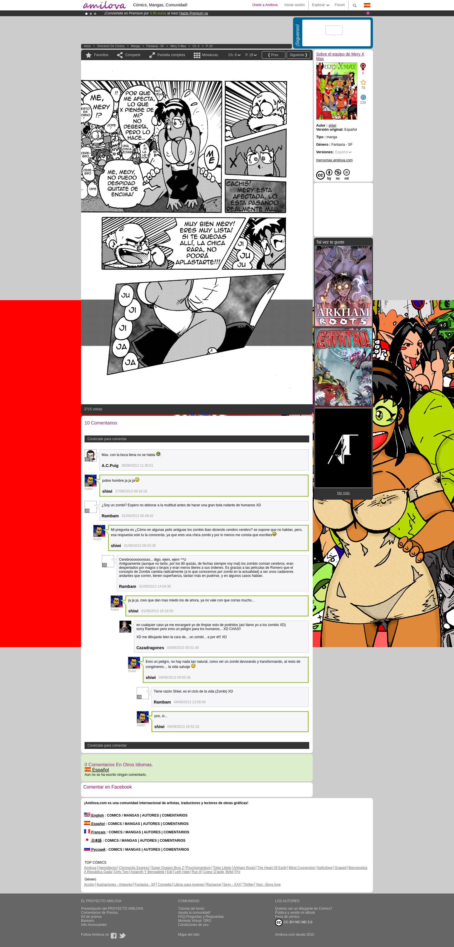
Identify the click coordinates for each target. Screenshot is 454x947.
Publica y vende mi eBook (295, 913)
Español (97, 769)
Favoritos (101, 55)
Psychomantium (198, 868)
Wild (229, 872)
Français (95, 832)
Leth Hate (182, 872)
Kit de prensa (91, 917)
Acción (89, 885)
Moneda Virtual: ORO (194, 921)
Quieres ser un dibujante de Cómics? (303, 909)
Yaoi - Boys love (268, 885)
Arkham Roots (244, 868)
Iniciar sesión (295, 5)
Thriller (248, 885)
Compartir (133, 55)
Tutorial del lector (191, 909)
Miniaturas (210, 55)
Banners (87, 921)
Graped (340, 868)
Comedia (165, 885)
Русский (94, 850)
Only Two (121, 872)
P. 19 (209, 46)
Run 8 (196, 872)
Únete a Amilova (264, 5)
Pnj (237, 872)
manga (135, 46)
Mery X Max (178, 46)
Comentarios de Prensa (99, 913)
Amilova (90, 868)
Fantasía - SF (155, 46)
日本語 (93, 841)
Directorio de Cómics (111, 46)
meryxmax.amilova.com (334, 160)
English (94, 815)
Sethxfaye (324, 868)
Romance (213, 885)
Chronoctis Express (134, 868)
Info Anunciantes (94, 925)
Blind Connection (302, 868)
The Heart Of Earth (272, 868)
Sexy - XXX (232, 885)
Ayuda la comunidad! (194, 913)
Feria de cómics (287, 917)
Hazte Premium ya (193, 13)
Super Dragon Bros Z (167, 868)
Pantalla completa (171, 55)
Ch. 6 (196, 46)
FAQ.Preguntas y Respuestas (201, 917)
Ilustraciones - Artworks (114, 885)
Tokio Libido (222, 868)
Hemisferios (107, 868)
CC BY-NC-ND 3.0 (293, 922)
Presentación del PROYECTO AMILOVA (112, 909)
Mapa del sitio (188, 935)
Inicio (87, 46)
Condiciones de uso (193, 925)
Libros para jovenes (189, 885)
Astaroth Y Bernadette (148, 872)
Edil (170, 872)
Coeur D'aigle (214, 872)
